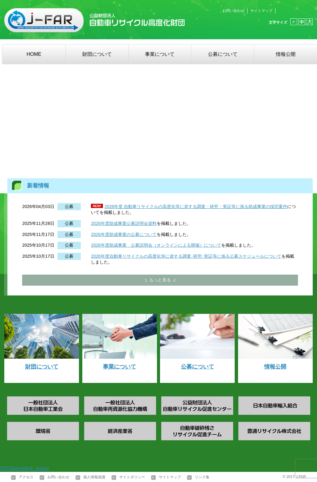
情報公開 (285, 54)
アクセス (26, 477)
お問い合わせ (233, 11)
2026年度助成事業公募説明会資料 (123, 223)
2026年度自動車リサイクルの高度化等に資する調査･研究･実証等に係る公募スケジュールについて (186, 256)
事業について (159, 54)
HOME (33, 54)
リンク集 (202, 477)
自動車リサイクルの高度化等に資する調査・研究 (170, 206)
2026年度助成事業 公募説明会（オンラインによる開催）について (156, 245)
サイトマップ (261, 11)
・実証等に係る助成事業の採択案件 (252, 206)
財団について (97, 54)
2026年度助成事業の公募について (123, 234)
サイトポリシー (132, 477)
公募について (222, 54)
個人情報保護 (94, 477)
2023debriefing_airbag (24, 468)
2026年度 (113, 206)
